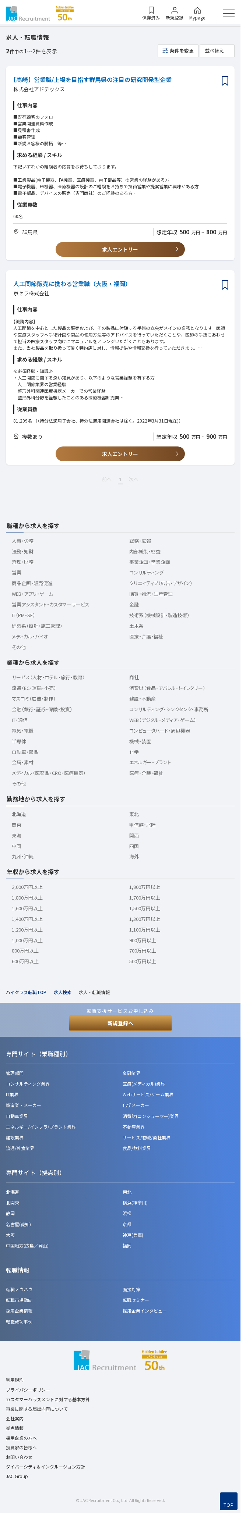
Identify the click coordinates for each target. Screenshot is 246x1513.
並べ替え (214, 50)
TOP (229, 1505)
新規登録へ (120, 1023)
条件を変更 (182, 50)
